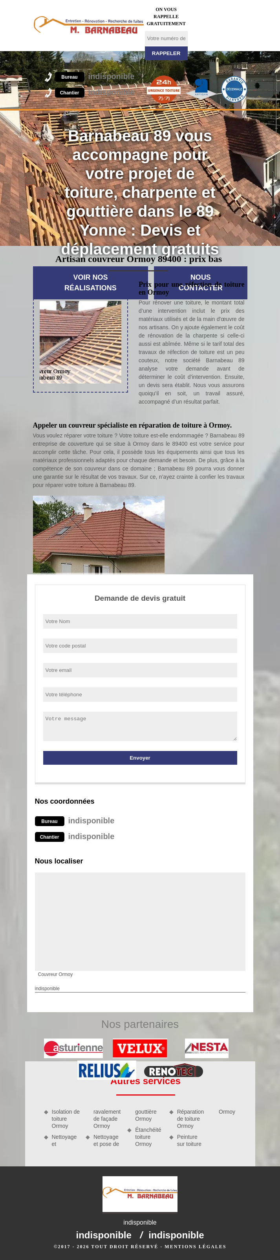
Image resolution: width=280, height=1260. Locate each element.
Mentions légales (195, 1246)
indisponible (95, 76)
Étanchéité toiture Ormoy (148, 1137)
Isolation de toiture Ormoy (66, 1119)
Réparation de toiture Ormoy (190, 1119)
